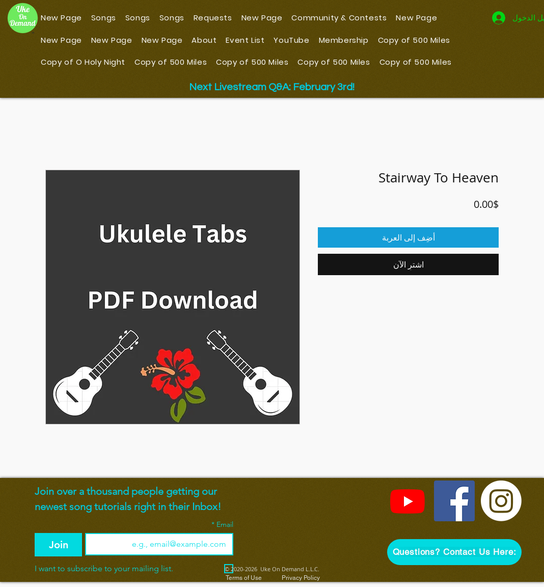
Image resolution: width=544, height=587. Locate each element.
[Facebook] (454, 501)
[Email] (162, 544)
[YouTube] (407, 501)
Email (222, 524)
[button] (454, 552)
